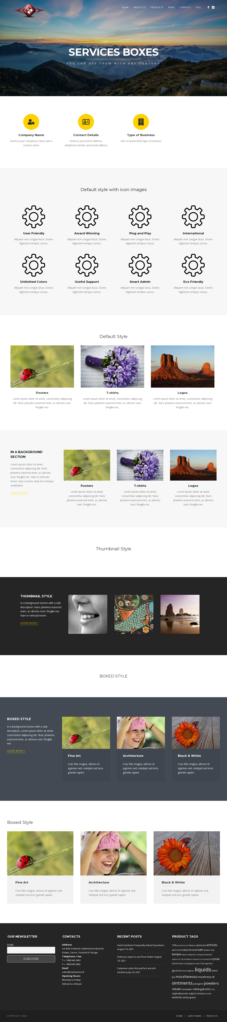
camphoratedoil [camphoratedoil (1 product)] (204, 954)
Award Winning (86, 233)
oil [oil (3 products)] (213, 977)
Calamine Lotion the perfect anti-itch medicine (136, 970)
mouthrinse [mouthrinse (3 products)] (204, 977)
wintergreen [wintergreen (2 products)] (189, 997)
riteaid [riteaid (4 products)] (176, 989)
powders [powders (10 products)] (211, 983)
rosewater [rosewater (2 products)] (186, 989)
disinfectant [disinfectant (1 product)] (177, 963)
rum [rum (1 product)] (213, 989)
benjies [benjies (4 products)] (176, 954)
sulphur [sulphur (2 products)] (193, 993)
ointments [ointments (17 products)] (182, 983)
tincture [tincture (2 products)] (201, 993)
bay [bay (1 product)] (212, 950)
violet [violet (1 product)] (208, 993)
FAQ (198, 7)
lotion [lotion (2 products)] (215, 970)
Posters (42, 393)
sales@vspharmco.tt (73, 972)
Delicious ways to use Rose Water (135, 956)
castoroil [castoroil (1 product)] (176, 959)
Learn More (19, 492)
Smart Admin (140, 281)
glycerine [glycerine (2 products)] (177, 970)
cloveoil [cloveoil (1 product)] (196, 959)
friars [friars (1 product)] (203, 963)
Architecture (133, 755)
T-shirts (112, 393)
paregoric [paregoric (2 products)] (198, 983)
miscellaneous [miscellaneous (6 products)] (186, 976)
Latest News (194, 1016)
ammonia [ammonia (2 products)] (201, 945)
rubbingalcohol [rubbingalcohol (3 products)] (201, 989)
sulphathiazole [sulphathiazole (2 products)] (180, 993)
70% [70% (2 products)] (174, 945)
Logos (183, 393)
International (193, 233)
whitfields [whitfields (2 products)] (177, 997)
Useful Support (87, 281)
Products (157, 7)
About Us (140, 7)
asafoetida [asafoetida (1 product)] (176, 950)
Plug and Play (140, 233)
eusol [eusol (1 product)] (197, 963)
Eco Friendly (193, 281)
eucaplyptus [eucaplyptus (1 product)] (189, 963)
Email (10, 944)
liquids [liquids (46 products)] (203, 969)
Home (125, 7)
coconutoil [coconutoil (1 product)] (205, 959)
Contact (185, 7)
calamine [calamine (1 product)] (191, 954)
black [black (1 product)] (184, 954)
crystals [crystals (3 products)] (215, 959)
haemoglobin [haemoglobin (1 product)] (188, 970)
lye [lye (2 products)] (173, 977)
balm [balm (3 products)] (200, 949)
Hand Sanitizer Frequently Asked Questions (140, 945)
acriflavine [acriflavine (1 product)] (190, 945)
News (171, 7)
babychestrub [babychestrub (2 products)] (189, 949)
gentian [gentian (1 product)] (209, 963)
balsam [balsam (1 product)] (207, 950)
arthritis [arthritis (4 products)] (211, 945)
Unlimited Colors (33, 281)
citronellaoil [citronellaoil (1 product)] (186, 959)
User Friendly (33, 233)
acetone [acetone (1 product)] (181, 945)
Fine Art (74, 755)
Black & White (189, 755)
